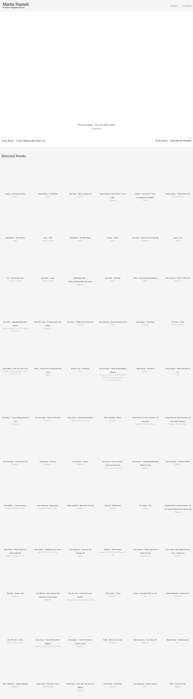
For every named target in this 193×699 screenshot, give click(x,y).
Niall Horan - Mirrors (48, 461)
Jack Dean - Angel (47, 278)
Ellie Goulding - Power (112, 418)
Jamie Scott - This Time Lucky (47, 684)
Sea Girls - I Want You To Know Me (80, 322)
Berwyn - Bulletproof (113, 505)
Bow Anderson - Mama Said (47, 505)
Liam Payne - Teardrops (145, 322)
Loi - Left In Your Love (15, 278)
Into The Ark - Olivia (15, 640)
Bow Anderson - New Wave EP (145, 640)
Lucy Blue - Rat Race (112, 278)
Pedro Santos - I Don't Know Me (178, 194)
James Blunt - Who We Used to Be (15, 369)
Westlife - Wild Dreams (112, 549)
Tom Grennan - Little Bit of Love (15, 461)
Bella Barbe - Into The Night (80, 238)
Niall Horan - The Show (145, 369)
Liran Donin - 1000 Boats (112, 684)
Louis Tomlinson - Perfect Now (177, 593)
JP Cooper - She (145, 505)
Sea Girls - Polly (178, 322)
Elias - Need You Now (178, 684)
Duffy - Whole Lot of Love (112, 640)
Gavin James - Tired (112, 593)
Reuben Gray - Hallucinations (178, 640)
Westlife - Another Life (15, 593)
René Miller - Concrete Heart (15, 505)
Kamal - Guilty (112, 238)
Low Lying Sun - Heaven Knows (145, 684)
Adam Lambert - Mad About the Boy (80, 505)
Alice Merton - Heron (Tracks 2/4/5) (113, 322)
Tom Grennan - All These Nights (178, 461)
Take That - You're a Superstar (80, 194)
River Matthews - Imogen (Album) (15, 684)
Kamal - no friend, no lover (15, 194)
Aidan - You (177, 238)
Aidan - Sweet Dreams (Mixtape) (145, 278)
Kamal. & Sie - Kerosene (80, 369)
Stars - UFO (47, 238)
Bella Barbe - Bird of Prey (15, 238)
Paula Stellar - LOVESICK (48, 194)
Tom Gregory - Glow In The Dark (177, 278)
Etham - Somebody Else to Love (145, 593)
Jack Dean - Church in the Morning (145, 238)
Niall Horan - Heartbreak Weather (80, 418)
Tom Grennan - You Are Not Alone (48, 418)
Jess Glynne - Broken (80, 461)
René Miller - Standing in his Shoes (48, 549)
